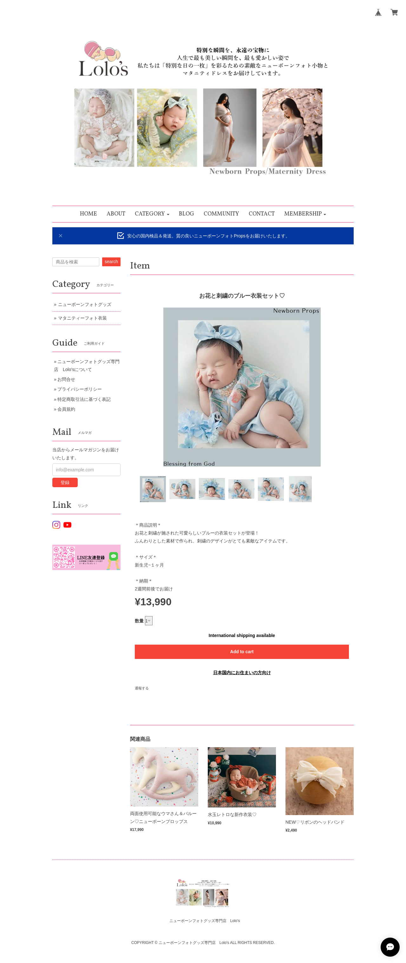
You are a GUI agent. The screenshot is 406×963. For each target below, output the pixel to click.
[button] (152, 214)
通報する (142, 688)
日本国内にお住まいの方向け (242, 672)
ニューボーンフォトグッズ (84, 304)
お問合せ (66, 379)
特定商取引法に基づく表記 (84, 399)
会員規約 (66, 409)
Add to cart (242, 651)
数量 (139, 620)
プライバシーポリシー (79, 389)
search (111, 261)
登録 (65, 482)
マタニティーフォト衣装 (82, 318)
